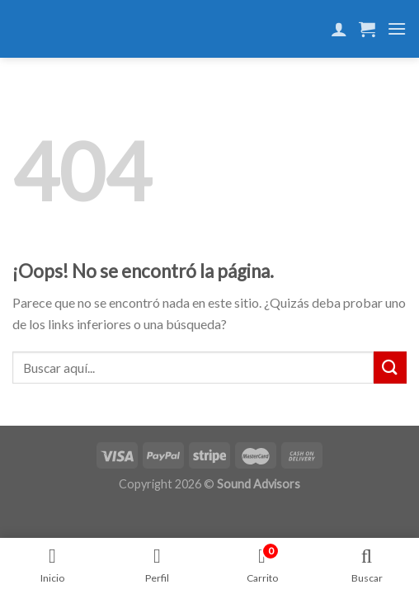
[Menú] (397, 28)
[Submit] (390, 367)
